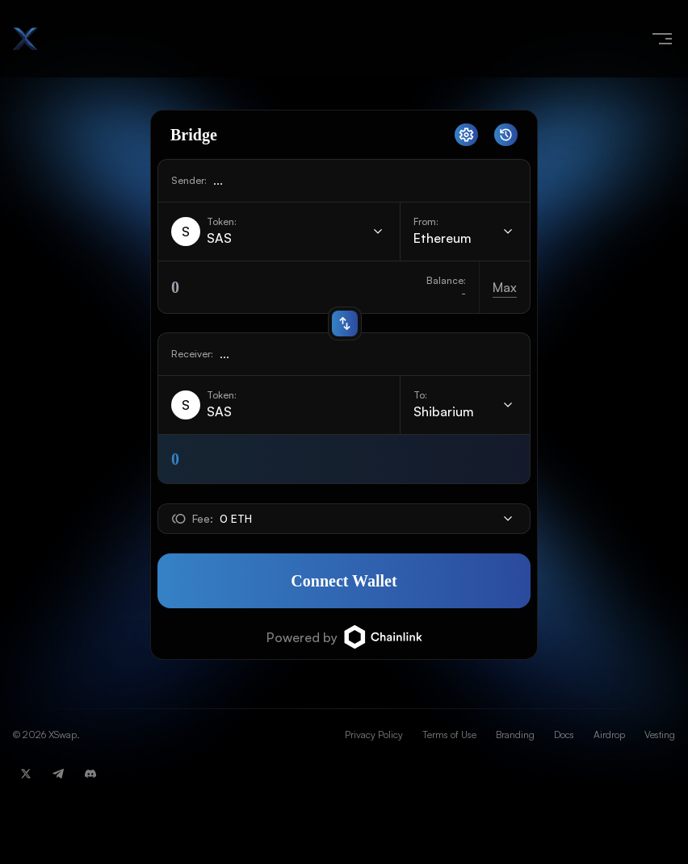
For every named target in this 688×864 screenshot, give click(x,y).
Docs (564, 734)
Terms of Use (449, 734)
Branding (515, 734)
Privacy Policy (374, 734)
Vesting (659, 734)
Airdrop (609, 734)
